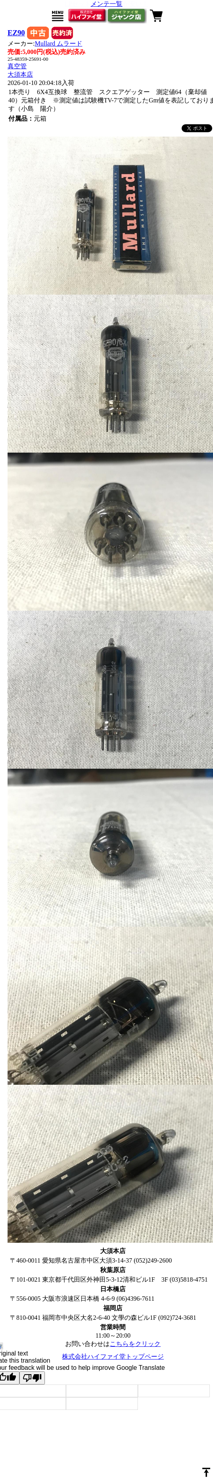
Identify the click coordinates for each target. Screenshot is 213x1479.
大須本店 (20, 74)
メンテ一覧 (106, 3)
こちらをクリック (135, 1343)
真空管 (17, 66)
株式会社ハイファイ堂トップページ (113, 1356)
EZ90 (16, 33)
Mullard (58, 43)
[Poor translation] (32, 1378)
